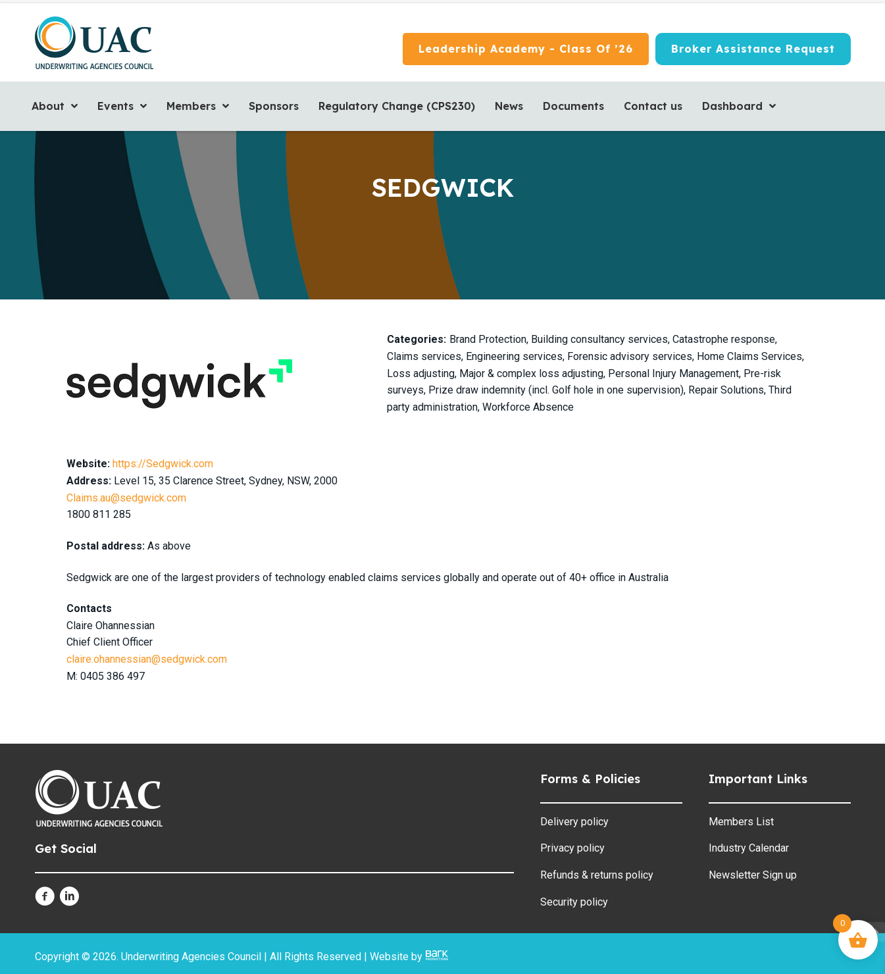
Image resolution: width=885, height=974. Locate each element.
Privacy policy (572, 848)
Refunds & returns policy (596, 875)
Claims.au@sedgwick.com (127, 498)
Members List (741, 821)
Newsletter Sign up (753, 875)
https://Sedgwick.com (163, 463)
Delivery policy (574, 821)
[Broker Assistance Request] (753, 49)
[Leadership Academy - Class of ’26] (526, 49)
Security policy (574, 902)
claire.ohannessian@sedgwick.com (146, 659)
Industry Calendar (749, 848)
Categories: (416, 339)
